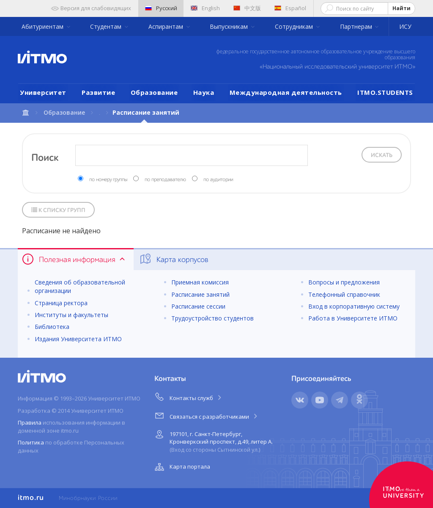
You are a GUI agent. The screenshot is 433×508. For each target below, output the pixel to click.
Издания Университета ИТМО (78, 339)
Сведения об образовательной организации (80, 286)
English (205, 8)
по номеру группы (108, 179)
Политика (31, 442)
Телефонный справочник (344, 294)
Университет (43, 92)
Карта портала (181, 467)
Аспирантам (166, 26)
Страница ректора (61, 303)
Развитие (98, 92)
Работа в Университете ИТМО (352, 318)
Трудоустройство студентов (212, 318)
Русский (161, 8)
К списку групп (58, 210)
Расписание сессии (198, 306)
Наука (203, 92)
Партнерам (357, 26)
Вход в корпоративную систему (354, 306)
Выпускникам (229, 26)
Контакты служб (189, 396)
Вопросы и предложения (344, 282)
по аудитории (218, 179)
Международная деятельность (286, 92)
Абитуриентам (43, 26)
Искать (381, 155)
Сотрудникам (295, 26)
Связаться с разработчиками (206, 415)
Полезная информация (74, 259)
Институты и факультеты (71, 315)
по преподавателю (165, 179)
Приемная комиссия (200, 282)
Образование (154, 92)
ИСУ (405, 26)
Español (290, 8)
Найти (401, 8)
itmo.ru (31, 498)
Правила (29, 422)
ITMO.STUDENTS (385, 92)
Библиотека (52, 327)
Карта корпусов (173, 259)
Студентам (106, 26)
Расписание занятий (200, 294)
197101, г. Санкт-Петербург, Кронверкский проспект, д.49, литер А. (213, 440)
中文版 (247, 8)
